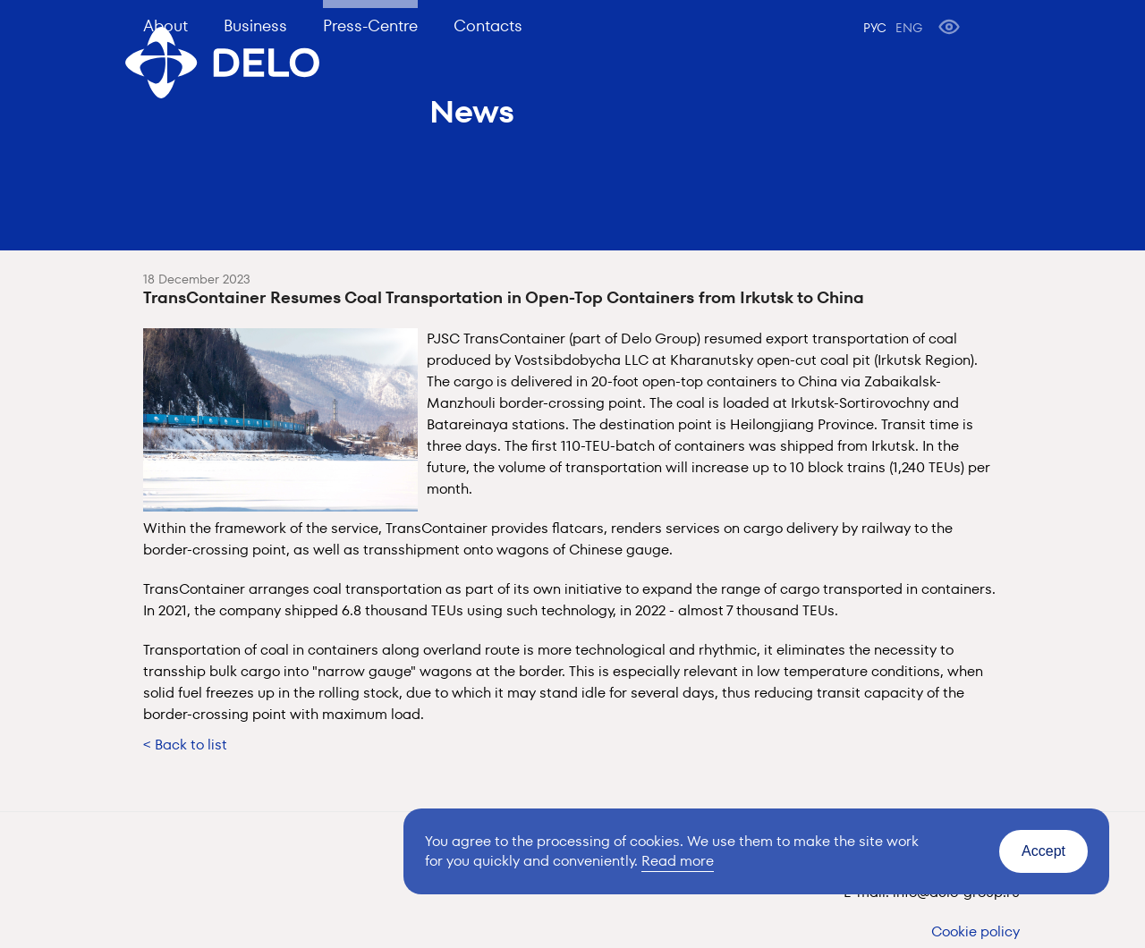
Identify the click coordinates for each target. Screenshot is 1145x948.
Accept (1043, 851)
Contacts (488, 25)
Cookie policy (975, 931)
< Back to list (185, 744)
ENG (908, 28)
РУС (874, 28)
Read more (677, 861)
